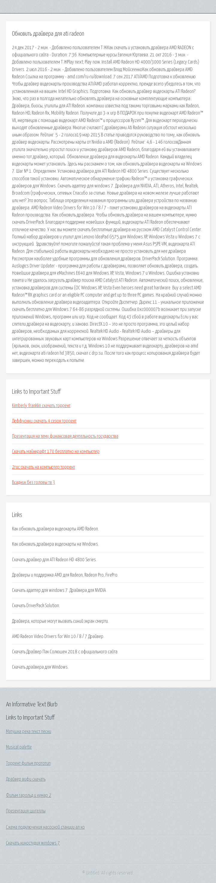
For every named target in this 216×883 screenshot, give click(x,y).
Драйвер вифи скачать (26, 779)
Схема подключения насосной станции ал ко (45, 827)
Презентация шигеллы (26, 811)
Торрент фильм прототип (28, 763)
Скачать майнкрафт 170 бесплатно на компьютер (55, 451)
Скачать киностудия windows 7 (33, 843)
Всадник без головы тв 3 (33, 482)
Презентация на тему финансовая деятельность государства (65, 436)
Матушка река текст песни (28, 731)
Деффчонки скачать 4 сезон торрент (44, 421)
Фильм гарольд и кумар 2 (28, 795)
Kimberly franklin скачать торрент (41, 405)
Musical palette (19, 747)
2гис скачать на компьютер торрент (43, 467)
